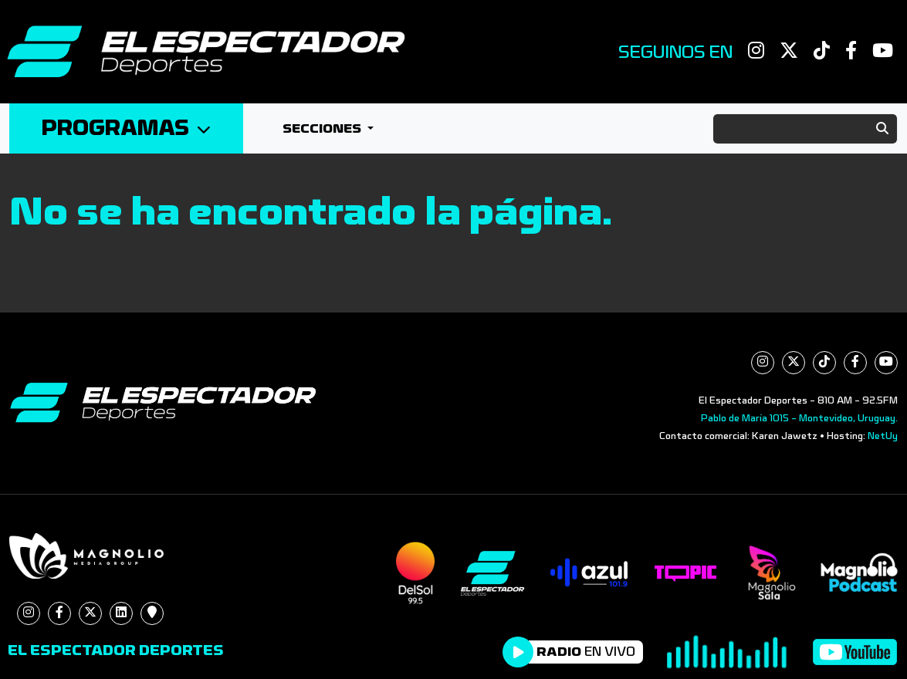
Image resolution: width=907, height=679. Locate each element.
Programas (126, 128)
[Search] (805, 128)
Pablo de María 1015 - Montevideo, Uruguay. (799, 418)
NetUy (883, 436)
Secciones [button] (323, 128)
